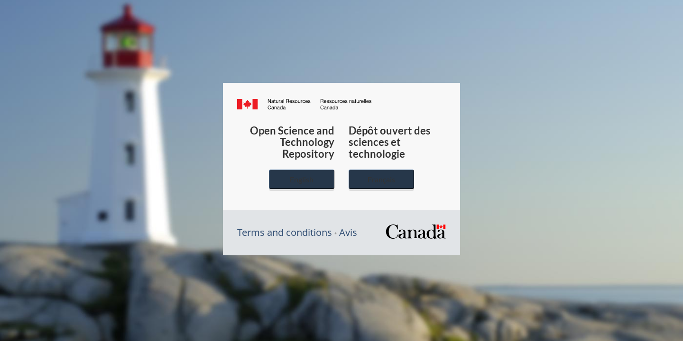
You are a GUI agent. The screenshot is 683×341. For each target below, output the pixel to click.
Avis (348, 232)
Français (381, 179)
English (302, 179)
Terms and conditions (284, 232)
